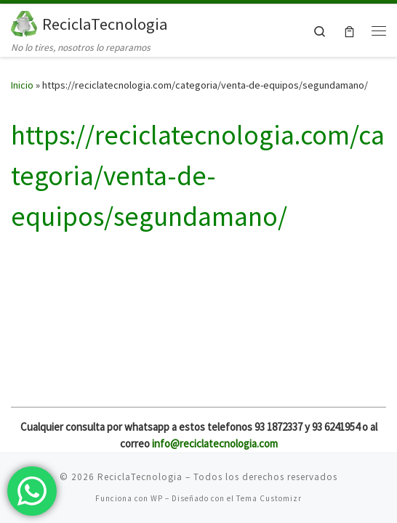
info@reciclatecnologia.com (215, 443)
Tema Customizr (269, 498)
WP (157, 498)
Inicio (22, 85)
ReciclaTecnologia (140, 477)
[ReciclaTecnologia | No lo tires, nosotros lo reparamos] (24, 22)
